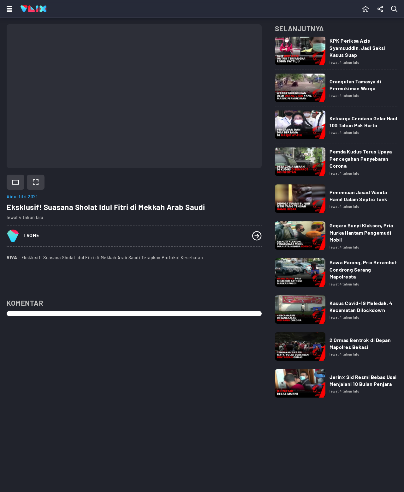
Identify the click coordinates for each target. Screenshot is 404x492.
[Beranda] (365, 9)
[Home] (33, 9)
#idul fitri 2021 (22, 196)
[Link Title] (336, 53)
